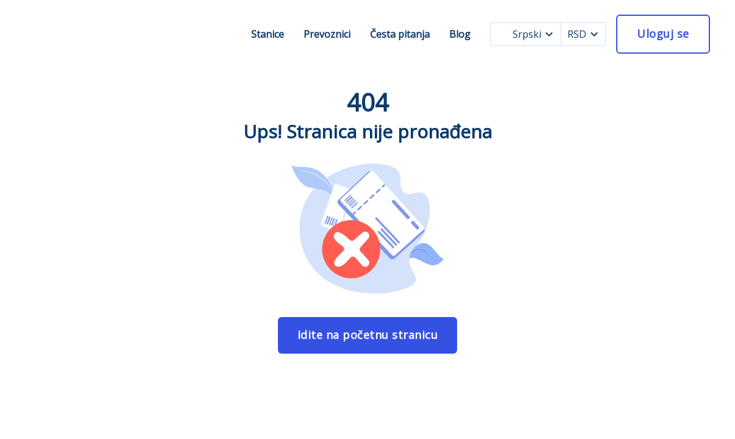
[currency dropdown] (594, 34)
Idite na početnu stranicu (367, 334)
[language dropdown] (549, 34)
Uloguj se (663, 33)
